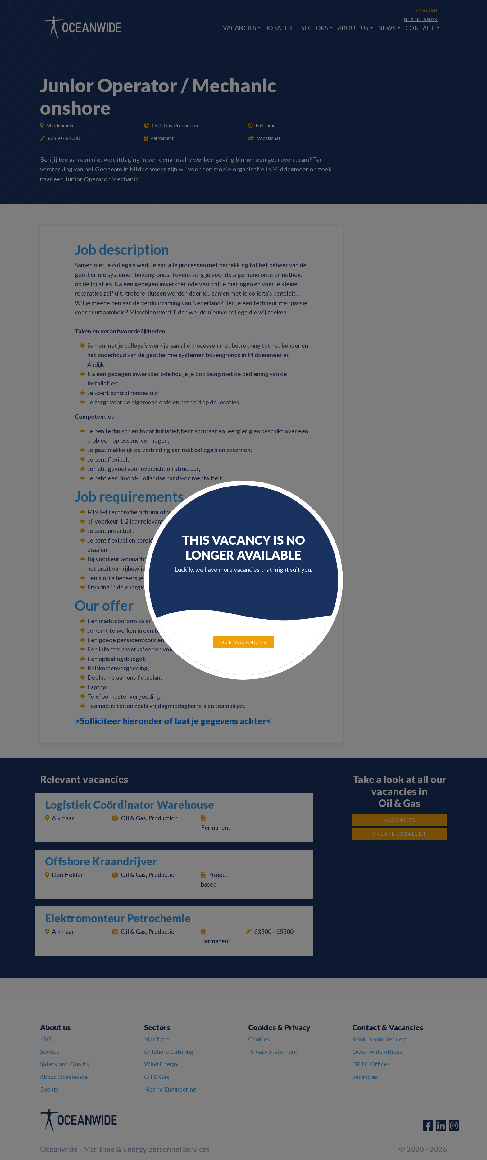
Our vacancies (243, 642)
